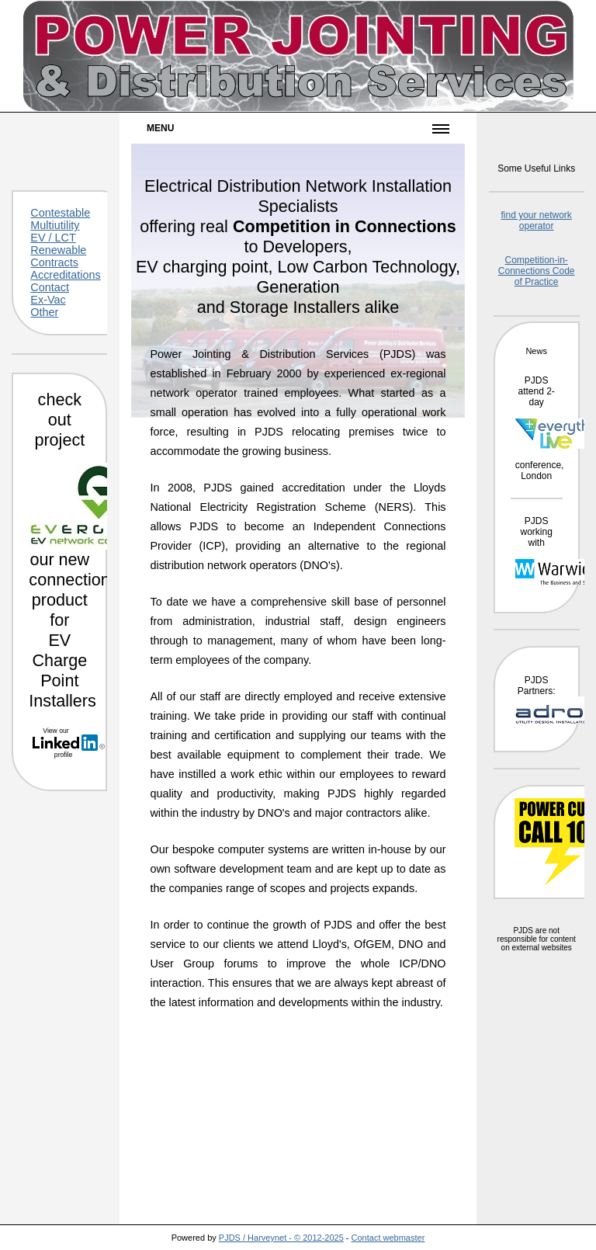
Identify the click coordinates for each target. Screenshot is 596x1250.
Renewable (58, 250)
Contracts (54, 262)
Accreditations (65, 275)
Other (44, 312)
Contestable (60, 213)
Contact (49, 287)
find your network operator (536, 220)
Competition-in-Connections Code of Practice (536, 271)
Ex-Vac (47, 299)
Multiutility (54, 225)
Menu (160, 128)
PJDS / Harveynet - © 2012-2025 (281, 1237)
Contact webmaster (388, 1237)
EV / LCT (52, 237)
